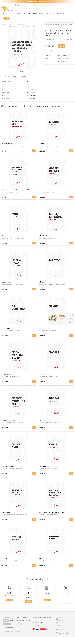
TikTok (59, 625)
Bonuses (22, 620)
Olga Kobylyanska (47, 330)
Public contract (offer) (9, 627)
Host (41, 374)
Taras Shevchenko (47, 422)
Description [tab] (16, 76)
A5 (51, 238)
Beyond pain (6, 374)
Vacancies (14, 624)
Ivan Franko (46, 192)
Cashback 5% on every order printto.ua (36, 1)
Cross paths (43, 558)
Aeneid (41, 144)
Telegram (65, 633)
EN (64, 13)
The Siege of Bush (8, 466)
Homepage (6, 617)
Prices (12, 13)
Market (9, 24)
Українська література (64, 55)
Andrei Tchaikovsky (10, 330)
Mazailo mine (43, 236)
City (3, 236)
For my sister (6, 328)
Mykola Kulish (46, 238)
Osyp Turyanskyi (10, 376)
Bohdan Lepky (9, 560)
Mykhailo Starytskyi (10, 468)
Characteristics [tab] (6, 76)
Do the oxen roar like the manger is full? (15, 190)
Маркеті (43, 579)
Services (5, 13)
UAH (10, 614)
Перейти (9, 600)
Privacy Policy (21, 624)
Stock (52, 13)
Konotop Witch (7, 512)
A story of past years (8, 420)
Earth (41, 328)
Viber (58, 633)
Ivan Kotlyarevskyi (47, 146)
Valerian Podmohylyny (11, 238)
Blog (46, 13)
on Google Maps (16, 631)
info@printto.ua (70, 5)
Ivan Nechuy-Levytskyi (11, 146)
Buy (61, 46)
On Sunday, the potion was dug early (51, 512)
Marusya (42, 282)
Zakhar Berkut (44, 190)
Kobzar (41, 420)
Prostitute (42, 466)
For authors (7, 624)
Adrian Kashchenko (63, 58)
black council (6, 282)
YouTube (59, 623)
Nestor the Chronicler (11, 422)
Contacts (58, 13)
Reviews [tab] (24, 76)
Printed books (18, 24)
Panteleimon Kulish (10, 284)
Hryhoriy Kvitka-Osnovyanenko (50, 284)
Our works (19, 13)
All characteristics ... (63, 61)
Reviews (41, 13)
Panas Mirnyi (9, 192)
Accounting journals (30, 13)
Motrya (4, 558)
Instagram (59, 620)
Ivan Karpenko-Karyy (48, 376)
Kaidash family (7, 144)
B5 (17, 146)
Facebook (59, 617)
